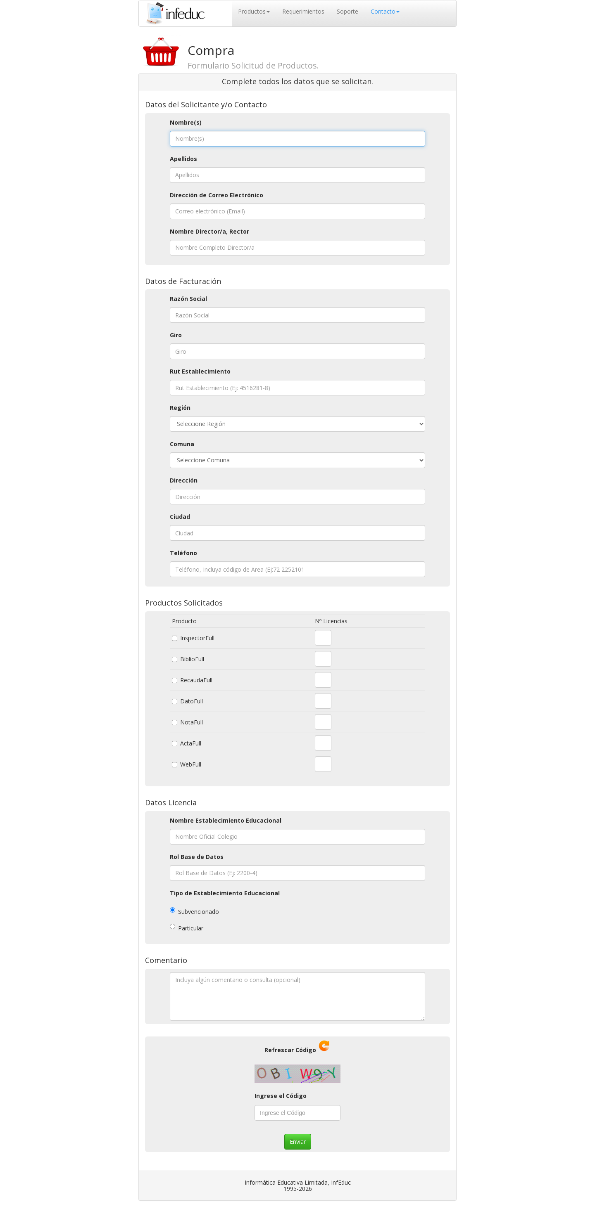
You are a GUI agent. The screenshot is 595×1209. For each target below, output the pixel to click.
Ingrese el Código (281, 1096)
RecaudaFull (196, 680)
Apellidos (183, 159)
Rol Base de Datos (197, 857)
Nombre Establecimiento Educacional (225, 820)
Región (180, 408)
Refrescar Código (290, 1050)
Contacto (385, 11)
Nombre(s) (186, 122)
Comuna (182, 444)
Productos (254, 11)
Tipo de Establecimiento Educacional (225, 893)
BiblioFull (192, 659)
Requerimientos (303, 11)
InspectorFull (197, 638)
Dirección (184, 480)
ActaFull (190, 743)
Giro (176, 335)
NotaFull (191, 722)
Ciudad (180, 517)
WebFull (190, 764)
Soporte (347, 11)
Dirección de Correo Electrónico (216, 195)
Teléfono (183, 553)
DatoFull (191, 701)
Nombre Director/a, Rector (209, 231)
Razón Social (188, 299)
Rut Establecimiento (200, 371)
